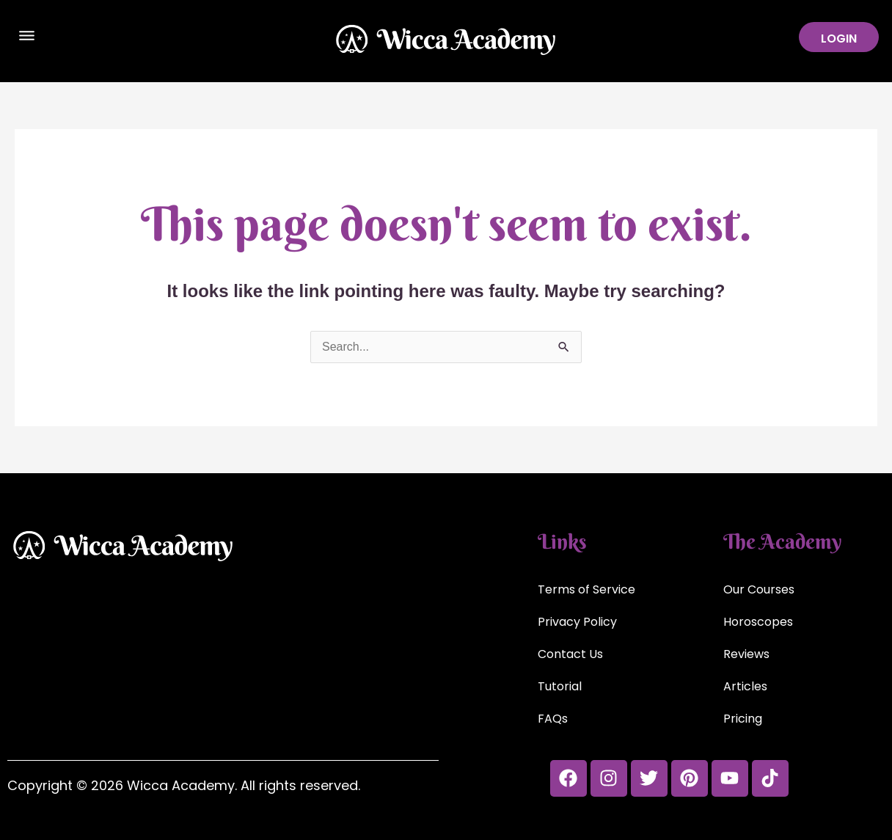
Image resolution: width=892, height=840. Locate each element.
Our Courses (758, 589)
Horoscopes (758, 621)
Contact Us (570, 654)
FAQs (553, 718)
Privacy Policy (577, 621)
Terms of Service (586, 589)
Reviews (746, 654)
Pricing (742, 718)
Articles (745, 686)
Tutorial (560, 686)
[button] (27, 37)
